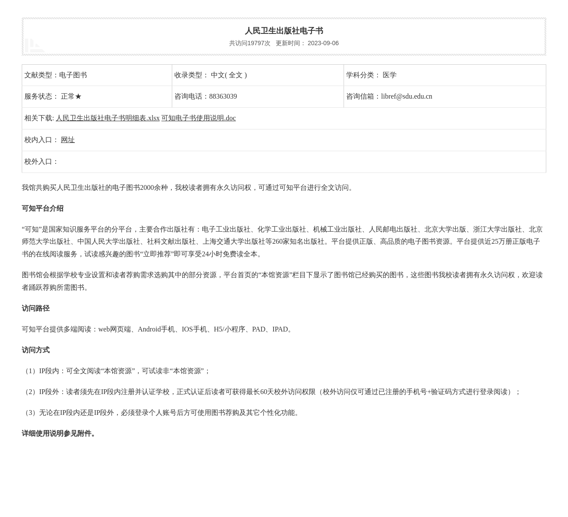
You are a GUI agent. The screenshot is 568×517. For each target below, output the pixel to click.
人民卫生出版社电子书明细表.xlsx (108, 118)
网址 (68, 139)
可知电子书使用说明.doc (198, 118)
